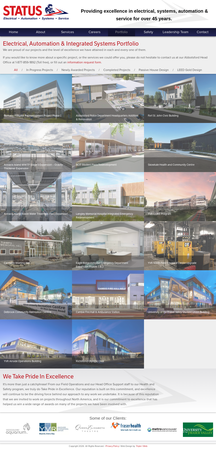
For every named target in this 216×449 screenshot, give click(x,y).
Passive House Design (154, 70)
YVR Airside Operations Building (22, 361)
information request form (84, 62)
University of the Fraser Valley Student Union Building (178, 312)
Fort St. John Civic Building (163, 115)
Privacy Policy (112, 446)
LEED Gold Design (189, 70)
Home (13, 32)
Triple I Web (141, 446)
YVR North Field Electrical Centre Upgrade (172, 263)
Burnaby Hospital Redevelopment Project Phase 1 (32, 115)
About (40, 32)
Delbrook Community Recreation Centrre (27, 312)
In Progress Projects (39, 70)
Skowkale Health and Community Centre (171, 164)
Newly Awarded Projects (78, 70)
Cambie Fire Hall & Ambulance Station (98, 312)
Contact (202, 32)
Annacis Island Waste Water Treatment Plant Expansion (36, 214)
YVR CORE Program (159, 214)
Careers (94, 32)
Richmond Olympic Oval (90, 361)
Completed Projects (116, 70)
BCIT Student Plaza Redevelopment (96, 164)
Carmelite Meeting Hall (17, 263)
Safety (148, 32)
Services (67, 32)
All (16, 70)
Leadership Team (175, 32)
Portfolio (121, 32)
